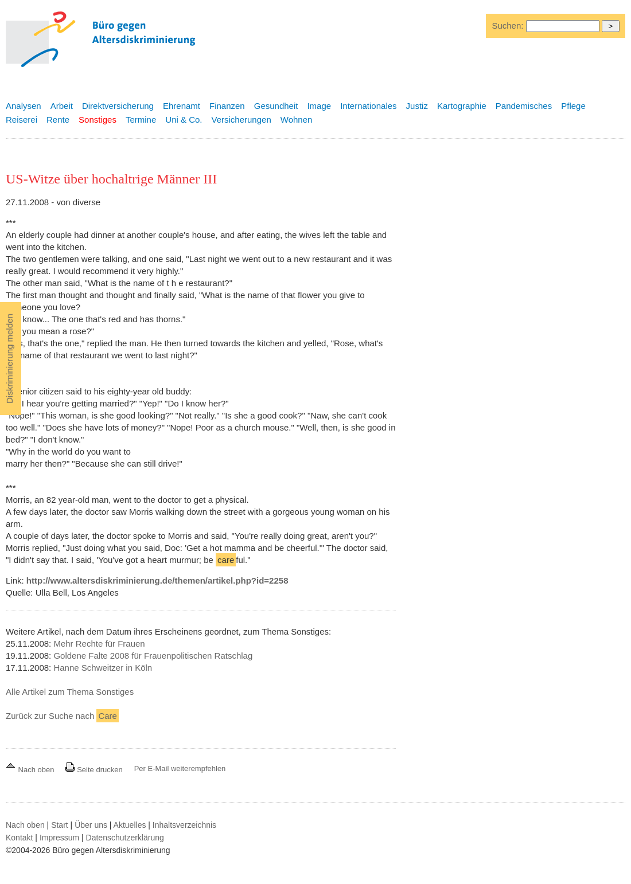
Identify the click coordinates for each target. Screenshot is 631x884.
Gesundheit (276, 106)
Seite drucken (94, 769)
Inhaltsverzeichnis (184, 825)
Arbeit (61, 106)
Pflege (573, 106)
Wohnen (297, 119)
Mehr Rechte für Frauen (99, 643)
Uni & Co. (183, 119)
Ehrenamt (181, 106)
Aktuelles (130, 825)
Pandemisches (524, 106)
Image (319, 106)
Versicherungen (241, 119)
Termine (141, 119)
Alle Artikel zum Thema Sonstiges (70, 692)
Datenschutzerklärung (125, 837)
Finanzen (227, 106)
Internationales (368, 106)
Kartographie (461, 106)
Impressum (59, 837)
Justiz (417, 106)
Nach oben (31, 769)
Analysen (23, 106)
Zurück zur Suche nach (62, 715)
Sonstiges (97, 119)
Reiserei (21, 119)
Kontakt (19, 837)
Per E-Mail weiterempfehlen (180, 768)
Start (59, 825)
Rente (57, 119)
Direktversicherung (118, 106)
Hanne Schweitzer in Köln (102, 667)
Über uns (91, 825)
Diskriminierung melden (9, 359)
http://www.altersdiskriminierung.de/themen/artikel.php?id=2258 (157, 580)
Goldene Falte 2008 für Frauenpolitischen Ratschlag (152, 655)
